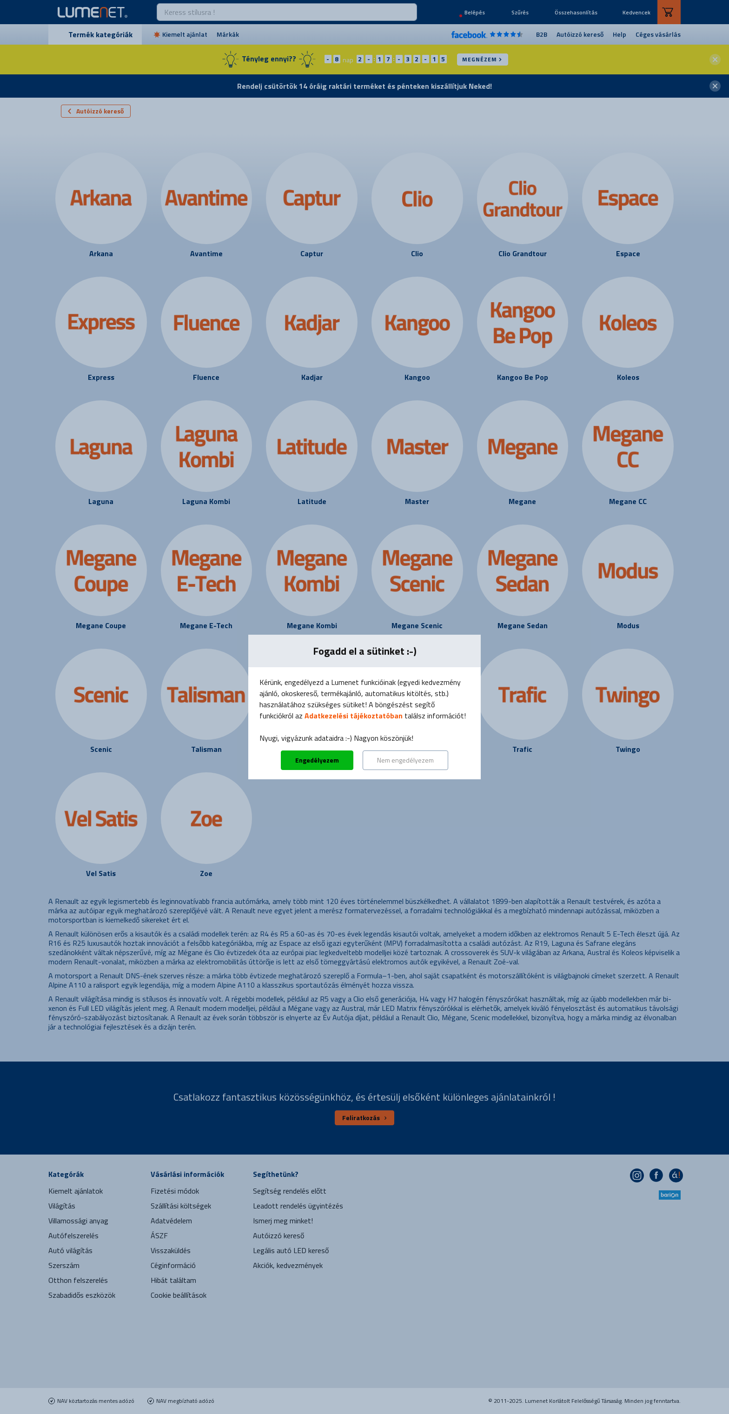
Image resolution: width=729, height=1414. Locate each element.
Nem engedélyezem (405, 760)
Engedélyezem (317, 760)
